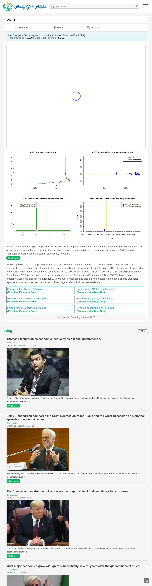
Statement (22, 28)
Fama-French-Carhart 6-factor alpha (40, 309)
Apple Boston (12, 343)
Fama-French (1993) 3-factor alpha (110, 291)
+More (143, 331)
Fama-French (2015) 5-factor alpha (110, 300)
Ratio (58, 28)
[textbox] (94, 6)
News (93, 28)
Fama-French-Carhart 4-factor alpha (40, 300)
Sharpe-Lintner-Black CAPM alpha (40, 291)
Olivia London (12, 423)
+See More (13, 258)
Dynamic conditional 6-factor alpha (110, 309)
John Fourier (12, 570)
